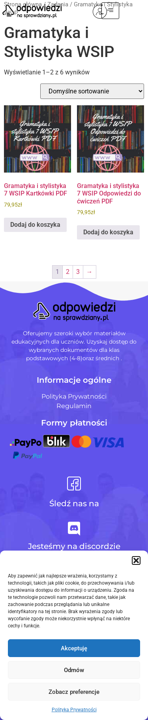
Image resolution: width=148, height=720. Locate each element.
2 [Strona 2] (67, 271)
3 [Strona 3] (78, 271)
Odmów (74, 670)
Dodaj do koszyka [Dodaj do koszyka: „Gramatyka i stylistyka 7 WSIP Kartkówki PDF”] (35, 224)
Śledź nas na (74, 503)
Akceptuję (74, 648)
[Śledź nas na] (74, 483)
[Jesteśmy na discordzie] (74, 529)
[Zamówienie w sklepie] (92, 91)
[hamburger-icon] (129, 10)
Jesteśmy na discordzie (74, 546)
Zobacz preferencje (74, 691)
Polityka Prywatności (74, 709)
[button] (136, 560)
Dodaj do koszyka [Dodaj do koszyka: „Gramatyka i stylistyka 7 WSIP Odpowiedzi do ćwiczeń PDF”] (108, 232)
